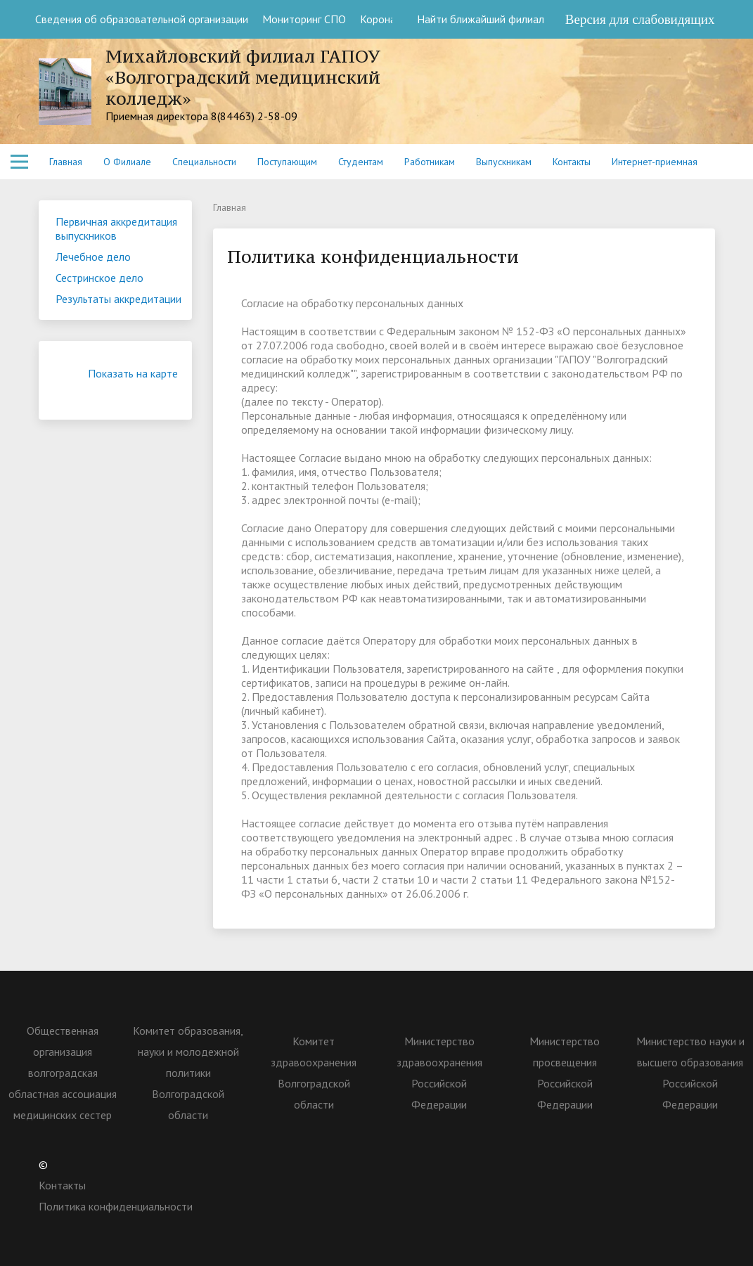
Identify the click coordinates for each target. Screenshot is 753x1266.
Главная (65, 161)
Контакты (572, 161)
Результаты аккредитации (118, 299)
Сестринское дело (99, 278)
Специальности (204, 161)
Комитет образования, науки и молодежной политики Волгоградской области (188, 1072)
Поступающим (287, 161)
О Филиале (127, 161)
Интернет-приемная (654, 161)
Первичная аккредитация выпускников (116, 228)
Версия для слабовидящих (640, 19)
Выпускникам (504, 161)
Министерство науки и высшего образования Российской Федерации (690, 1072)
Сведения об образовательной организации (141, 19)
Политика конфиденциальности (116, 1206)
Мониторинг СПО (304, 19)
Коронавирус (391, 19)
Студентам (360, 161)
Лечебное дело (93, 257)
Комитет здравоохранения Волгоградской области (313, 1072)
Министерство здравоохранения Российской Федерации (439, 1072)
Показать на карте (133, 380)
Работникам (429, 161)
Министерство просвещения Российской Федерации (564, 1072)
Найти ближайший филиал (473, 19)
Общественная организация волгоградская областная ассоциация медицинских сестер (62, 1072)
